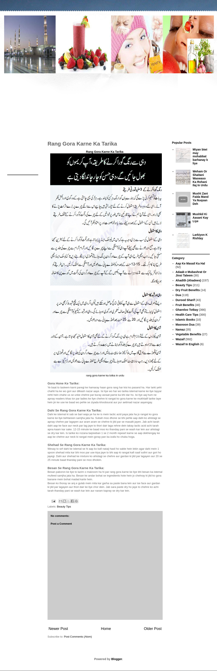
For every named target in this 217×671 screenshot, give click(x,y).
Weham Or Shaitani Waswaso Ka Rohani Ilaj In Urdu (200, 178)
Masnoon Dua (185, 324)
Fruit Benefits (185, 305)
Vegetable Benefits (189, 334)
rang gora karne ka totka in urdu (105, 375)
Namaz (180, 329)
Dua (178, 295)
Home (106, 629)
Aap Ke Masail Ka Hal (190, 263)
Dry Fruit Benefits (188, 290)
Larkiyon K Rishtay (200, 236)
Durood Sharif (185, 300)
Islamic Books (185, 319)
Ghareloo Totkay (187, 309)
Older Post (153, 629)
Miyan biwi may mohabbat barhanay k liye (200, 156)
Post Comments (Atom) (78, 636)
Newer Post (58, 629)
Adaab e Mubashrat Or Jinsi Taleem (191, 273)
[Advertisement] (108, 105)
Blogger (116, 659)
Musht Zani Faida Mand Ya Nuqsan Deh (201, 198)
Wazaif (180, 339)
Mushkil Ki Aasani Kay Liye (200, 217)
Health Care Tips (187, 314)
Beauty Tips (64, 506)
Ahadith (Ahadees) (188, 280)
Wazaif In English (187, 344)
